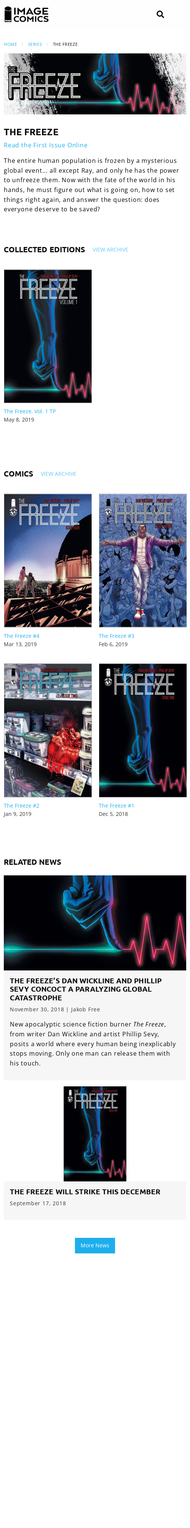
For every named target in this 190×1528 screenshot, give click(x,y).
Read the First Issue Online (46, 145)
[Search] (160, 14)
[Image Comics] (26, 14)
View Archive (110, 249)
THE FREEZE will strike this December (85, 1191)
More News (95, 1245)
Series (35, 44)
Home (10, 44)
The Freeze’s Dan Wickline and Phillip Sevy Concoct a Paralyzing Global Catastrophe (86, 989)
